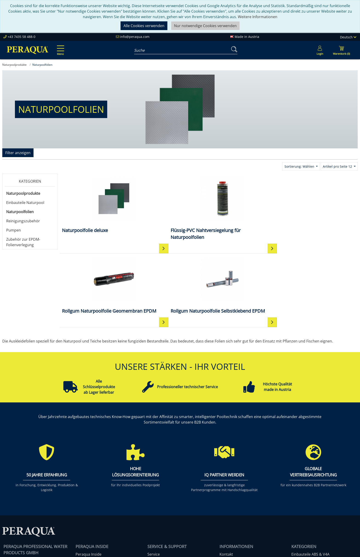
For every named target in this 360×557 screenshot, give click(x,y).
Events (153, 500)
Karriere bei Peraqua (94, 511)
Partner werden (161, 494)
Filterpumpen (303, 500)
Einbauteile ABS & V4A (310, 483)
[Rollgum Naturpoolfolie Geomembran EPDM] (246, 208)
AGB (223, 494)
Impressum (229, 489)
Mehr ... (297, 522)
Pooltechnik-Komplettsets (313, 494)
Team (80, 489)
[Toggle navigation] (60, 47)
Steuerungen (302, 516)
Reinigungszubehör (23, 220)
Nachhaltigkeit (88, 500)
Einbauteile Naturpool (25, 202)
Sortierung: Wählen (299, 166)
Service (153, 483)
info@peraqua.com (134, 36)
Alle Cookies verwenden (144, 25)
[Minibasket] (341, 50)
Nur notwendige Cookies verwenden (205, 25)
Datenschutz (230, 500)
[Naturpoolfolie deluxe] (97, 204)
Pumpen (13, 230)
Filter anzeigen (18, 152)
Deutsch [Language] (348, 37)
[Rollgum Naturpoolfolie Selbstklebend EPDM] (320, 208)
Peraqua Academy (163, 489)
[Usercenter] (319, 50)
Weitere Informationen (257, 16)
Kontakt (226, 483)
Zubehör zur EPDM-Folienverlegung (23, 242)
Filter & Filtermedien (308, 489)
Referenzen (85, 505)
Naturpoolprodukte (23, 193)
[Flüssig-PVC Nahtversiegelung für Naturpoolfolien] (171, 208)
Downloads (157, 505)
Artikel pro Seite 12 (338, 166)
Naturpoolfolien (20, 211)
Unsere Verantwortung (95, 494)
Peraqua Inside (88, 483)
